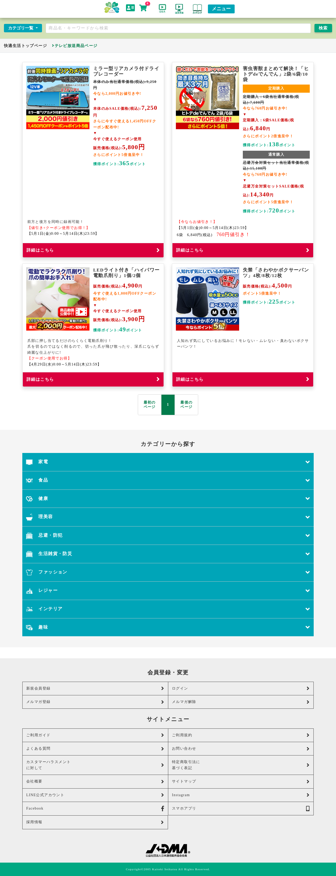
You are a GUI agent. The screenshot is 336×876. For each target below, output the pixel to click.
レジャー (168, 590)
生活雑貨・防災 (168, 553)
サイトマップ (241, 781)
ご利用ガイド (95, 735)
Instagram (241, 795)
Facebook (95, 808)
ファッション (168, 572)
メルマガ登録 (95, 702)
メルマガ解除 (241, 702)
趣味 (168, 627)
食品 (168, 480)
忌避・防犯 (168, 535)
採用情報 (95, 822)
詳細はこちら (93, 250)
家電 (168, 462)
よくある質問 (95, 749)
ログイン (241, 688)
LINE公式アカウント (95, 795)
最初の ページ (150, 404)
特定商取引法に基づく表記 (241, 765)
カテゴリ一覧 (21, 28)
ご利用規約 (241, 735)
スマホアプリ (241, 808)
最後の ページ (186, 404)
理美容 (168, 517)
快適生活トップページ (25, 45)
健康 (168, 498)
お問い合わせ (241, 749)
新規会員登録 (95, 688)
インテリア (168, 609)
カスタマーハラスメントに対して (95, 765)
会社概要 (95, 781)
